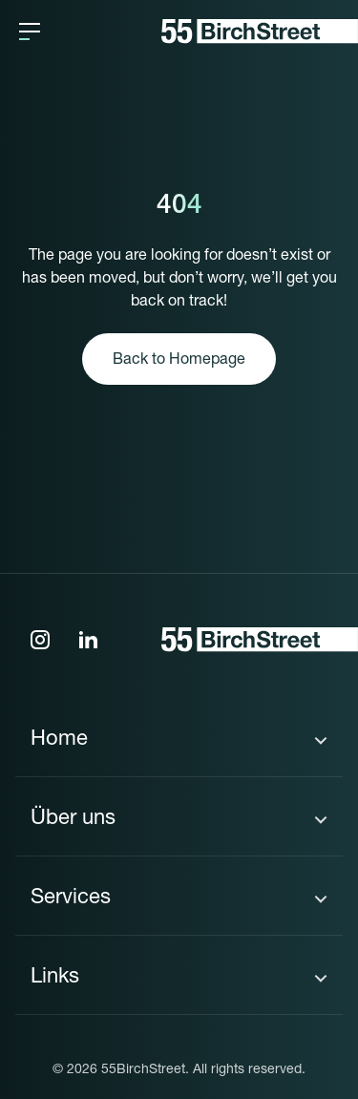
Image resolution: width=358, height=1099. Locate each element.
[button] (29, 31)
